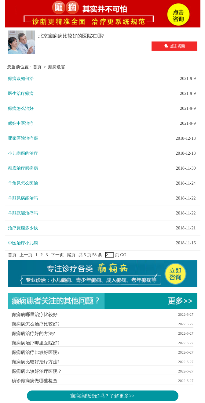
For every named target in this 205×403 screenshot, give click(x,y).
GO (123, 255)
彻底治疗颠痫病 (23, 168)
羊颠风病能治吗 (23, 198)
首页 (37, 67)
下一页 (57, 255)
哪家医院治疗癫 (23, 138)
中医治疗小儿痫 (23, 243)
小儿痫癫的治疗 (23, 153)
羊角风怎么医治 (23, 183)
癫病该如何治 (21, 78)
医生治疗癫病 (21, 93)
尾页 (71, 255)
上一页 (26, 255)
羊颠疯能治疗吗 (23, 213)
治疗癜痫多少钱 (23, 228)
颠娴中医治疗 (21, 123)
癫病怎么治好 (21, 108)
